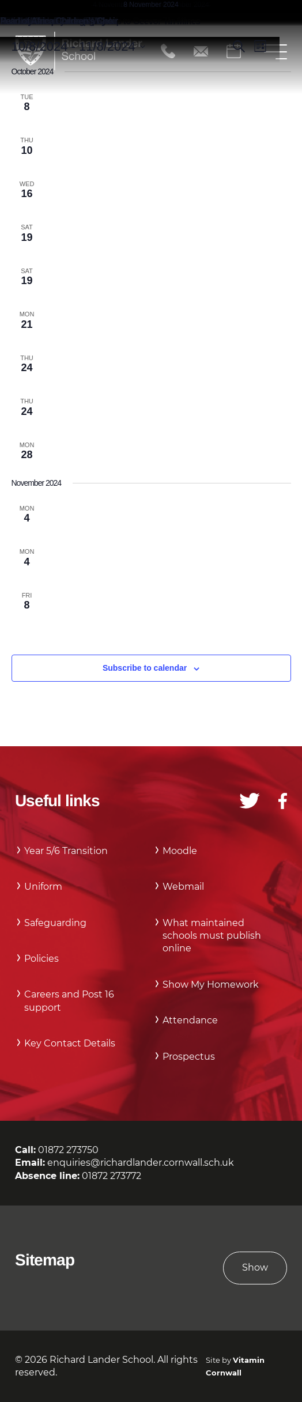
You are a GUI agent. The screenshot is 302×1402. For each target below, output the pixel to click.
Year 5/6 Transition (66, 850)
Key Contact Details (69, 1043)
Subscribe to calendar (145, 667)
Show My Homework (211, 984)
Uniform (43, 886)
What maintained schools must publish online (212, 935)
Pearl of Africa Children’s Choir (59, 21)
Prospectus (189, 1056)
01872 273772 (111, 1175)
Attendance (190, 1020)
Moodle (180, 850)
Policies (41, 958)
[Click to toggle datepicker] (78, 46)
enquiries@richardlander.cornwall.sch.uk (140, 1162)
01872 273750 (68, 1149)
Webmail (183, 886)
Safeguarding (55, 922)
